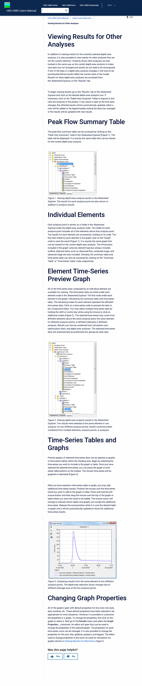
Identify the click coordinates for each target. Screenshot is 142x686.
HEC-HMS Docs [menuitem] (68, 5)
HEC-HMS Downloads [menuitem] (89, 5)
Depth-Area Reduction (82, 18)
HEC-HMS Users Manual (21, 10)
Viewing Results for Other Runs (79, 641)
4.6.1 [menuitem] (110, 5)
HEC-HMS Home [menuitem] (50, 5)
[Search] (55, 10)
